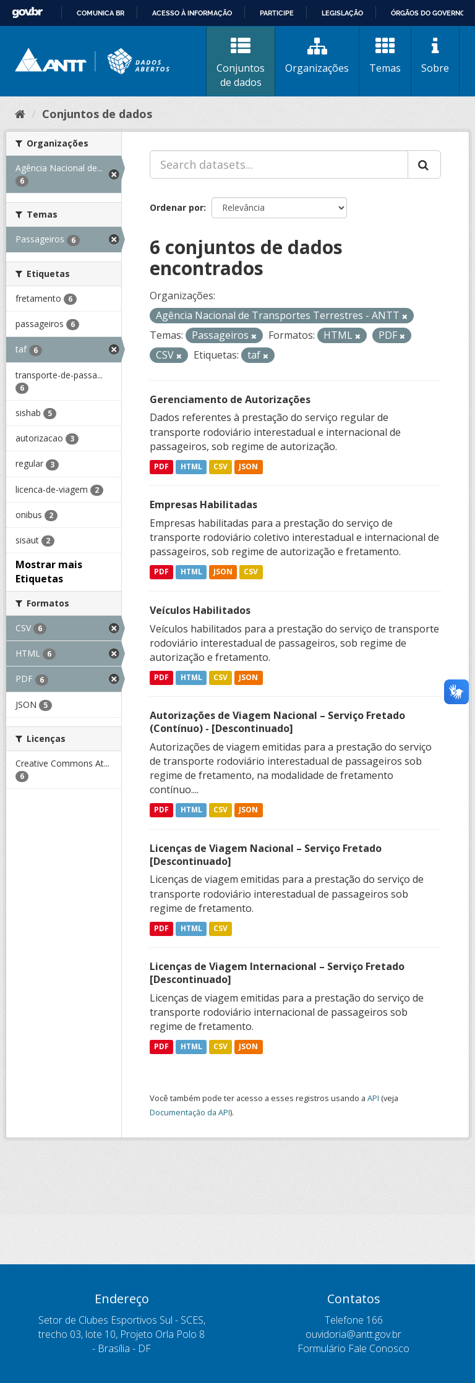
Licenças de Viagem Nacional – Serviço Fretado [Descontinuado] (266, 854)
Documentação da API (190, 1112)
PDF (161, 466)
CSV (220, 466)
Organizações (317, 55)
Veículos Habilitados (200, 610)
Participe (277, 13)
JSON (248, 466)
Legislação (342, 13)
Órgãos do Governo (428, 13)
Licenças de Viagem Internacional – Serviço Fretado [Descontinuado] (277, 973)
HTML (191, 466)
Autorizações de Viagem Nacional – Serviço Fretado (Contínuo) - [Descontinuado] (277, 722)
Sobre (435, 55)
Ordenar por (176, 207)
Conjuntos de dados (240, 62)
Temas (385, 55)
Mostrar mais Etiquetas (48, 571)
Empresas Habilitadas (203, 504)
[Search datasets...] (279, 164)
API (373, 1098)
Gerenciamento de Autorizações (230, 399)
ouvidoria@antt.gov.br (353, 1334)
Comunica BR (100, 13)
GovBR (27, 13)
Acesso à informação (192, 13)
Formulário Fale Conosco (353, 1348)
